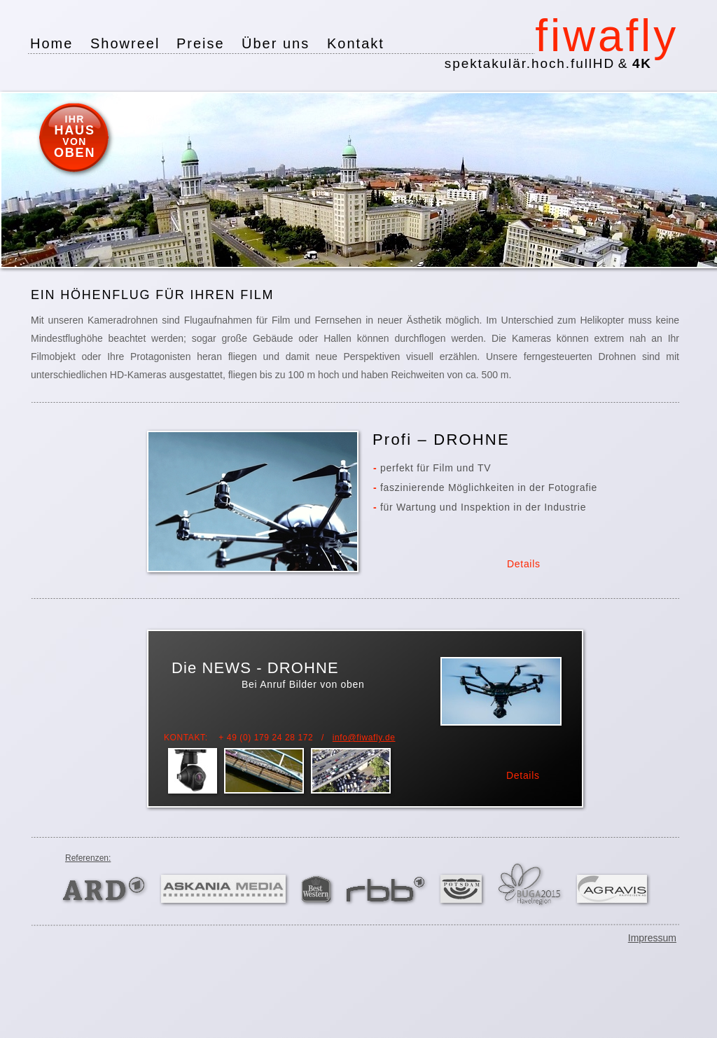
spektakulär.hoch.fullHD (548, 63)
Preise (200, 43)
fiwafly (606, 36)
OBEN (74, 153)
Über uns (275, 43)
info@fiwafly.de (364, 737)
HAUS (75, 130)
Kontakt (355, 43)
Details (523, 775)
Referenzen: (88, 858)
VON (74, 141)
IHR (74, 119)
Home (51, 43)
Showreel (125, 43)
